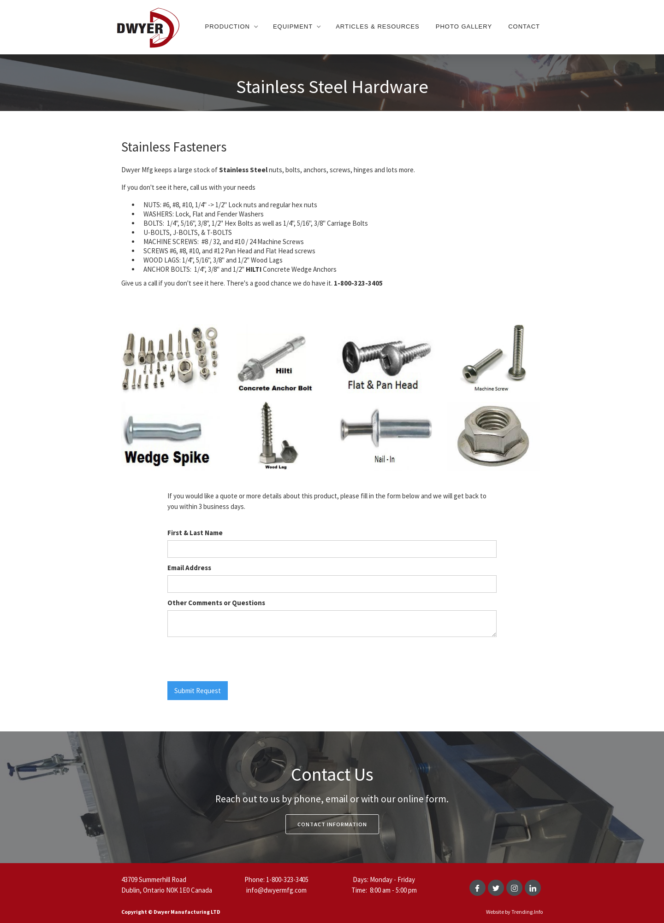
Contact (524, 26)
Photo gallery (464, 26)
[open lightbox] (170, 363)
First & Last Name (195, 532)
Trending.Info (527, 911)
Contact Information (332, 824)
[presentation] (237, 660)
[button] (231, 26)
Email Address (189, 567)
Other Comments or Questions (216, 602)
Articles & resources (378, 26)
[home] (147, 27)
